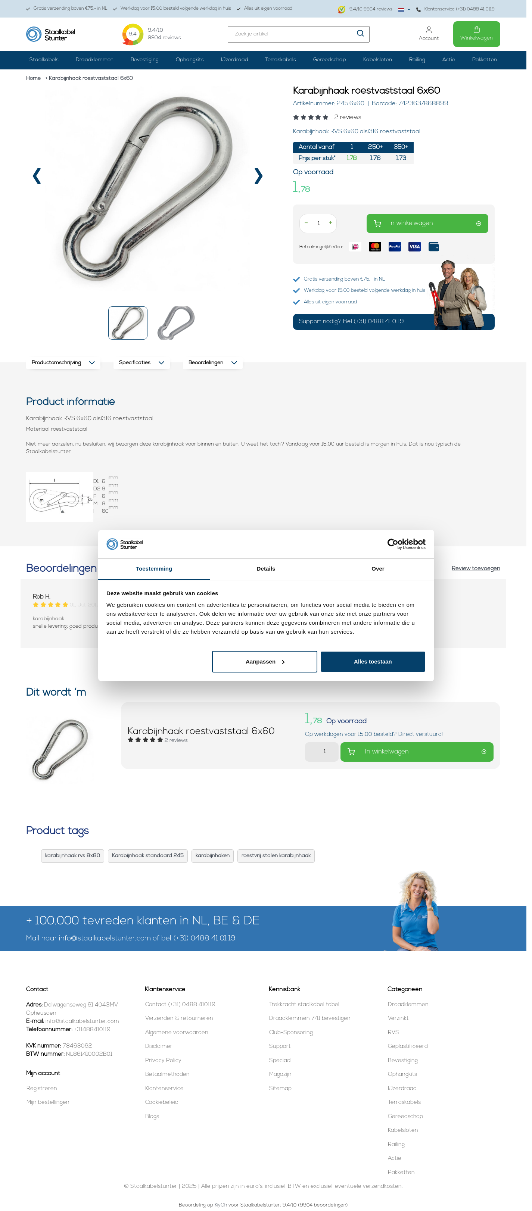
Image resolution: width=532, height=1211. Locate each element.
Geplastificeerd (408, 1046)
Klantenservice (164, 1089)
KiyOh (221, 1205)
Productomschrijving (63, 363)
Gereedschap (329, 60)
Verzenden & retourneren (179, 1018)
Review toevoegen (476, 569)
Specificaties (141, 363)
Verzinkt (398, 1018)
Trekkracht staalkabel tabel (304, 1005)
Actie (448, 60)
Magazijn (280, 1074)
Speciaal (280, 1061)
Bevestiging (145, 60)
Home (33, 78)
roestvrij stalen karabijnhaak (276, 856)
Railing (417, 60)
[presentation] (37, 179)
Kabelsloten (377, 60)
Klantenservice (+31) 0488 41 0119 (455, 9)
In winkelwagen (427, 223)
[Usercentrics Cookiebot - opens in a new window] (393, 544)
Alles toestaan (373, 661)
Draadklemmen (94, 60)
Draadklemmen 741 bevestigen (310, 1018)
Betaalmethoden (167, 1074)
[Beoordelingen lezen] (394, 117)
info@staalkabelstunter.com (105, 938)
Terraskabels (280, 60)
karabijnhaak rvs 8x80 (72, 856)
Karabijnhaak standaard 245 (148, 856)
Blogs (152, 1117)
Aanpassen (265, 661)
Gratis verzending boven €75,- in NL (67, 8)
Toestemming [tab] (154, 568)
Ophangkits (190, 60)
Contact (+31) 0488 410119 (180, 1005)
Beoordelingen (213, 363)
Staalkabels (44, 60)
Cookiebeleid (161, 1102)
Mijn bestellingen (48, 1102)
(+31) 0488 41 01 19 (204, 938)
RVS (393, 1033)
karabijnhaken (213, 856)
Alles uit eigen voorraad (264, 8)
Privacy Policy (163, 1061)
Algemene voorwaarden (176, 1033)
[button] (127, 323)
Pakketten (484, 60)
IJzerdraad (234, 60)
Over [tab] (378, 568)
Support (280, 1046)
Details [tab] (266, 568)
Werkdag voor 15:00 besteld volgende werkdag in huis (172, 8)
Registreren (42, 1089)
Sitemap (280, 1089)
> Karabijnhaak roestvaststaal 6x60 (89, 78)
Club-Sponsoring (291, 1033)
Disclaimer (158, 1046)
